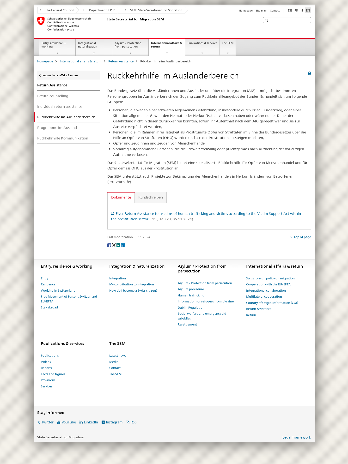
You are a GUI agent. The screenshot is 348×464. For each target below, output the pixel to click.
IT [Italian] (302, 10)
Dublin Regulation (191, 307)
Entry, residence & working (54, 44)
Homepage (246, 10)
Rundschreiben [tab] (150, 197)
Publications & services (202, 43)
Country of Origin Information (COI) (272, 303)
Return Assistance (121, 61)
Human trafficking (191, 295)
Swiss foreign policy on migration (270, 278)
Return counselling (52, 96)
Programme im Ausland (57, 127)
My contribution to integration (131, 284)
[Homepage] (105, 23)
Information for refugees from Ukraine (206, 301)
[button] (267, 20)
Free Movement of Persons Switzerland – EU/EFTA (70, 299)
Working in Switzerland (58, 290)
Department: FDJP (99, 10)
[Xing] (118, 245)
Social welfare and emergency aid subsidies (202, 316)
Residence (48, 284)
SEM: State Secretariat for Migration (154, 10)
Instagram (114, 422)
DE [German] (290, 10)
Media (113, 362)
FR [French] (296, 10)
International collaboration (266, 290)
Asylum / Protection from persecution (128, 44)
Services (46, 386)
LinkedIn (91, 422)
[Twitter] (114, 245)
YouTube (68, 422)
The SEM (227, 43)
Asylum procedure (191, 289)
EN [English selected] (308, 10)
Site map (261, 10)
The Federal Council (57, 10)
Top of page (302, 237)
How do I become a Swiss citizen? (133, 290)
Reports (46, 368)
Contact (275, 10)
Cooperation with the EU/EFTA (268, 284)
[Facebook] (109, 245)
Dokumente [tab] (121, 197)
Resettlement (187, 324)
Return (251, 315)
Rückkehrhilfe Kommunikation (62, 138)
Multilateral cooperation (264, 296)
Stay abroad (49, 307)
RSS (134, 422)
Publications (50, 355)
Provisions (48, 380)
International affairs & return (166, 46)
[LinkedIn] (123, 245)
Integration (117, 278)
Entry (44, 278)
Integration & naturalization (87, 44)
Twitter (47, 422)
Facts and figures (53, 374)
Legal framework (296, 437)
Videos (46, 362)
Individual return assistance (59, 106)
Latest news (117, 355)
